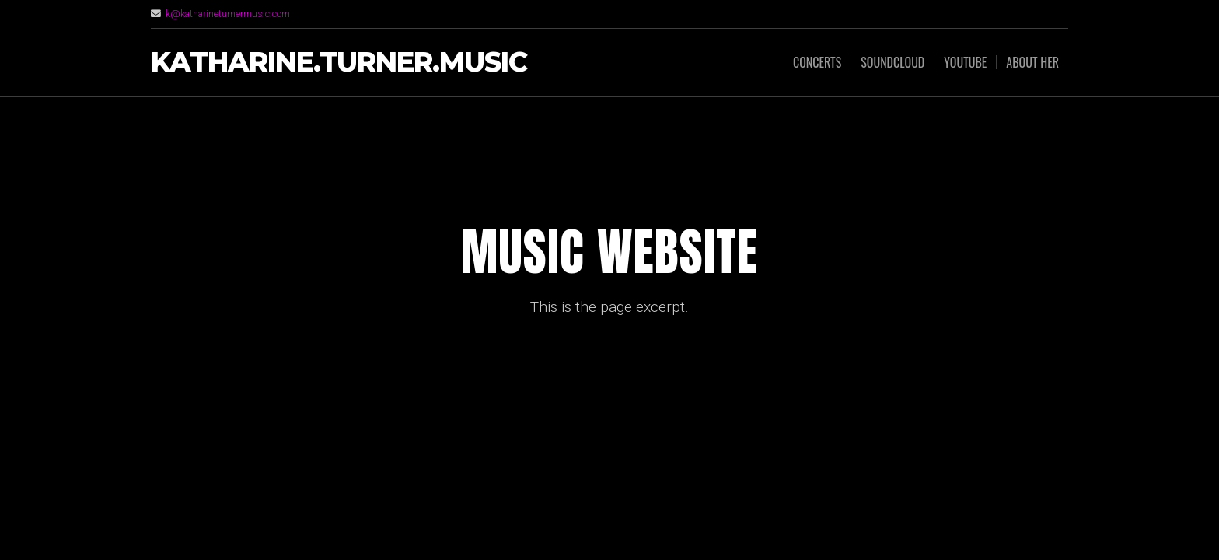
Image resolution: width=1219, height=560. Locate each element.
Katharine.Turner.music (339, 62)
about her (1032, 62)
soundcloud (892, 62)
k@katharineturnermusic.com (228, 13)
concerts (817, 62)
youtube (965, 62)
